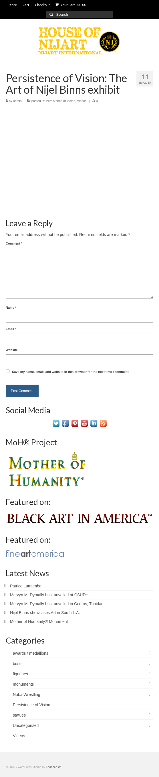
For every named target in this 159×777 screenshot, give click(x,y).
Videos (81, 101)
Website (12, 350)
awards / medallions (30, 653)
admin (17, 101)
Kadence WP (54, 767)
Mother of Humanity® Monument (39, 621)
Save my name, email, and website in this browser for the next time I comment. (71, 371)
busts (17, 663)
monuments (23, 684)
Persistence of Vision (60, 101)
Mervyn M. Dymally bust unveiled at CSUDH (49, 595)
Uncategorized (26, 725)
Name (11, 307)
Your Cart (70, 5)
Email (11, 329)
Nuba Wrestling (26, 694)
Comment (14, 243)
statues (19, 715)
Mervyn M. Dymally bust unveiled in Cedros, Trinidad (57, 603)
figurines (20, 674)
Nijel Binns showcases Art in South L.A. (45, 612)
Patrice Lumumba (25, 586)
